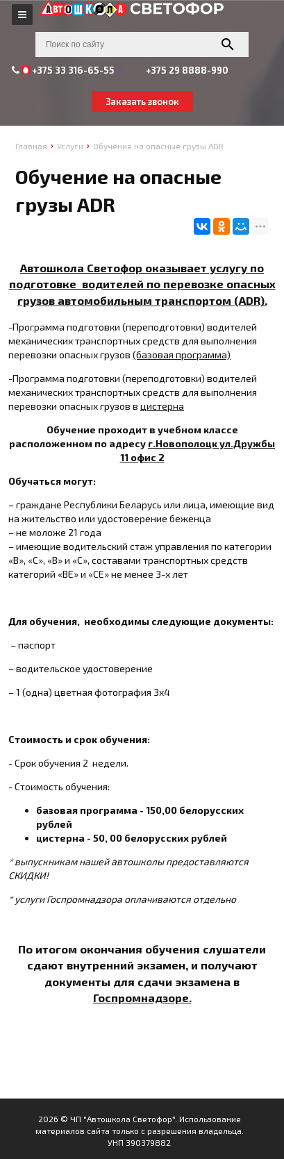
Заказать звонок (142, 101)
